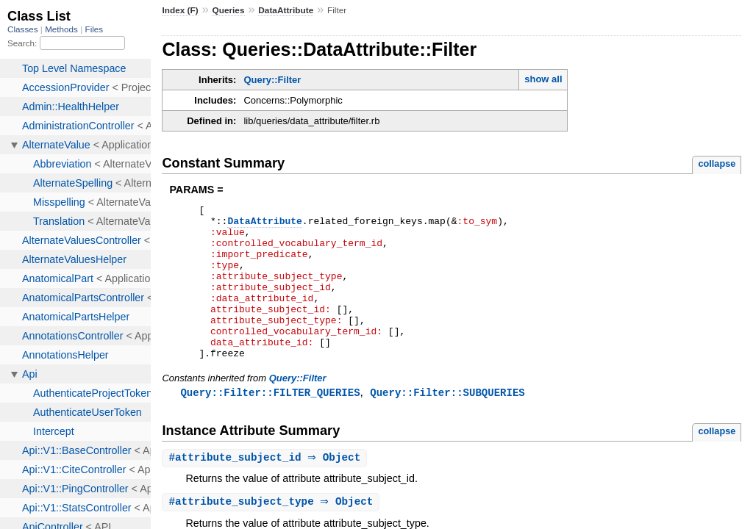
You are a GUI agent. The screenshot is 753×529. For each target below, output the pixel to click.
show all (543, 78)
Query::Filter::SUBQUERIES (447, 424)
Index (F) (180, 10)
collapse (716, 163)
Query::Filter (272, 79)
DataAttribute (285, 10)
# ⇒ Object (266, 490)
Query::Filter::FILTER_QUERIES (270, 424)
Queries (228, 10)
